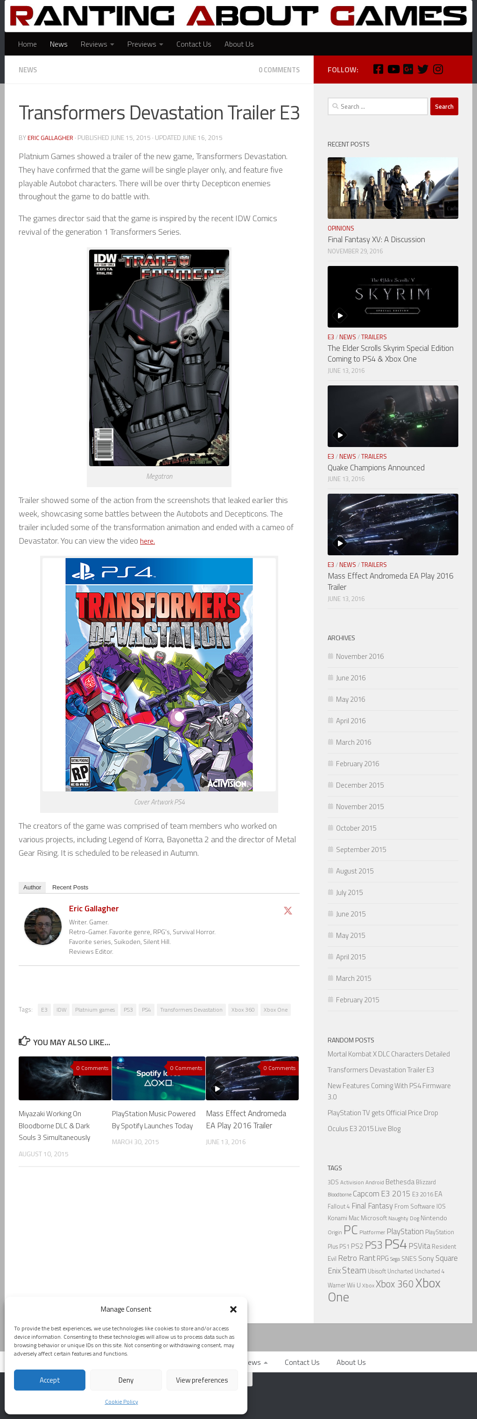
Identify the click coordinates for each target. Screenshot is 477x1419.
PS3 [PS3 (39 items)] (374, 1245)
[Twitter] (422, 69)
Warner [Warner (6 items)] (336, 1285)
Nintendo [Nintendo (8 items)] (434, 1218)
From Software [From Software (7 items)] (414, 1206)
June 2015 (350, 914)
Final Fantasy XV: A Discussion (376, 239)
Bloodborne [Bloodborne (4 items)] (339, 1194)
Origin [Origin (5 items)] (335, 1232)
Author (32, 886)
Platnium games (95, 1009)
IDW (61, 1009)
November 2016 (360, 656)
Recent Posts (70, 886)
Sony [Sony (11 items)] (426, 1258)
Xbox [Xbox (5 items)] (368, 1285)
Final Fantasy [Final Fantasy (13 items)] (372, 1205)
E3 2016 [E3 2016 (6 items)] (422, 1194)
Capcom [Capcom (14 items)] (366, 1194)
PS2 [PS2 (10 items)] (357, 1246)
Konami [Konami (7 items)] (337, 1218)
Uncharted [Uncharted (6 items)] (400, 1271)
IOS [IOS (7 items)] (441, 1206)
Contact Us (193, 43)
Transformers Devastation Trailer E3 (381, 1069)
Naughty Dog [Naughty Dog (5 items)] (403, 1218)
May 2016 (350, 699)
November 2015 (360, 806)
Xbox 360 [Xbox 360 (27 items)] (395, 1284)
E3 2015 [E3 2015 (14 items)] (396, 1194)
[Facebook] (378, 69)
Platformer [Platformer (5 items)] (372, 1232)
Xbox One (276, 1009)
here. (148, 540)
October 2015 (356, 828)
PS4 (146, 1009)
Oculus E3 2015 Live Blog (364, 1128)
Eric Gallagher (51, 137)
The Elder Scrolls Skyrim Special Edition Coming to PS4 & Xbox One (391, 353)
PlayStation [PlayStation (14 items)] (405, 1231)
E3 (44, 1009)
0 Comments (277, 69)
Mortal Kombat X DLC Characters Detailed (389, 1054)
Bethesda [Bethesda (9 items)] (400, 1181)
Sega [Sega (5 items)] (395, 1259)
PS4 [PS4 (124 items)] (395, 1243)
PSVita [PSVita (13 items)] (419, 1245)
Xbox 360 (243, 1009)
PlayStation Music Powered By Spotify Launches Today (145, 1125)
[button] (233, 1309)
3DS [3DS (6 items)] (333, 1182)
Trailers (374, 337)
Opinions (341, 228)
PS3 (128, 1009)
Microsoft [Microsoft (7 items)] (374, 1218)
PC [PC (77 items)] (351, 1229)
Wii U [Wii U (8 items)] (354, 1285)
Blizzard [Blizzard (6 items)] (426, 1182)
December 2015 (360, 785)
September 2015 (361, 849)
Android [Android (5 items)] (374, 1182)
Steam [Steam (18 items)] (354, 1270)
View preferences (202, 1380)
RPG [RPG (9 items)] (383, 1258)
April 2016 (350, 720)
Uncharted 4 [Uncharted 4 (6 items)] (429, 1271)
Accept (50, 1380)
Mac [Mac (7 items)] (354, 1218)
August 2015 (354, 871)
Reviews (94, 43)
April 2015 (350, 956)
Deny (126, 1380)
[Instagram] (437, 69)
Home (27, 43)
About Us (239, 43)
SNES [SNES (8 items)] (409, 1258)
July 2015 (349, 892)
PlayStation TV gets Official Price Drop (383, 1112)
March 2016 (353, 742)
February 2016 (357, 763)
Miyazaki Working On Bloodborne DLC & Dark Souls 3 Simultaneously (58, 1125)
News (59, 43)
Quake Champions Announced (376, 467)
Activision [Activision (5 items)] (352, 1182)
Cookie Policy (121, 1401)
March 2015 (353, 978)
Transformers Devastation (191, 1009)
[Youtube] (393, 69)
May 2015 (350, 935)
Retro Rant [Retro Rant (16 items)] (356, 1257)
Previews (141, 43)
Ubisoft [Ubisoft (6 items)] (377, 1271)
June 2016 (350, 677)
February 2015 (357, 999)
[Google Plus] (408, 69)
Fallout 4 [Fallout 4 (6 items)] (339, 1206)
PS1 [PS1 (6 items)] (344, 1246)
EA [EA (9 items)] (438, 1193)
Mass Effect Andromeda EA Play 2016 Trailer (246, 1119)
